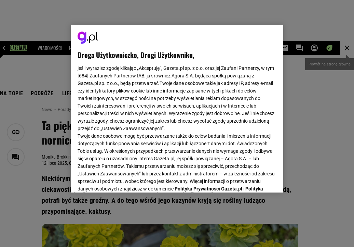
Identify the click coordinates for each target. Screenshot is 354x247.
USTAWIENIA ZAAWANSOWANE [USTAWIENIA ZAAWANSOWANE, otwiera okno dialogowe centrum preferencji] (122, 179)
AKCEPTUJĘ (253, 179)
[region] (177, 109)
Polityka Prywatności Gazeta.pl (208, 101)
